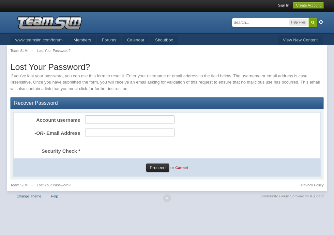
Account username (58, 120)
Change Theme (29, 196)
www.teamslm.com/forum (39, 40)
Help (54, 196)
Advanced (321, 22)
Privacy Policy (312, 185)
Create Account (308, 5)
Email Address (57, 133)
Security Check (61, 151)
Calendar (135, 40)
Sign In (283, 5)
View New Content (300, 40)
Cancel (181, 167)
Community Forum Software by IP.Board (292, 196)
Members (82, 40)
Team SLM (19, 185)
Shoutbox (164, 40)
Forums (109, 40)
